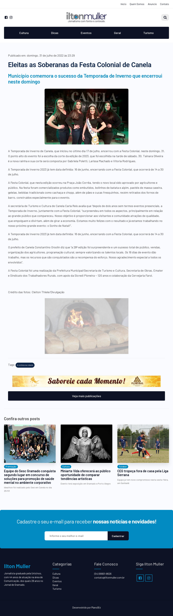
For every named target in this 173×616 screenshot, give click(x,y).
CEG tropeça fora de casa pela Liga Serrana (142, 473)
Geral (117, 33)
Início (123, 4)
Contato (164, 4)
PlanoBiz (96, 607)
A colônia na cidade (25, 365)
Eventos (86, 33)
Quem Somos (137, 4)
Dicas (54, 33)
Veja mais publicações (86, 396)
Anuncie (152, 4)
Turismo (148, 33)
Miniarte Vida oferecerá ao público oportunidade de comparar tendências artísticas (85, 475)
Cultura (24, 33)
